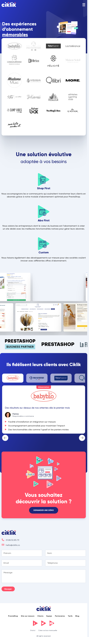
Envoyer (8, 589)
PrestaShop (13, 616)
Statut (32, 630)
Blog (77, 616)
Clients (40, 616)
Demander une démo (43, 510)
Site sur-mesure (27, 616)
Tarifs (70, 616)
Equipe (49, 616)
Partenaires (60, 616)
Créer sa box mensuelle (47, 630)
